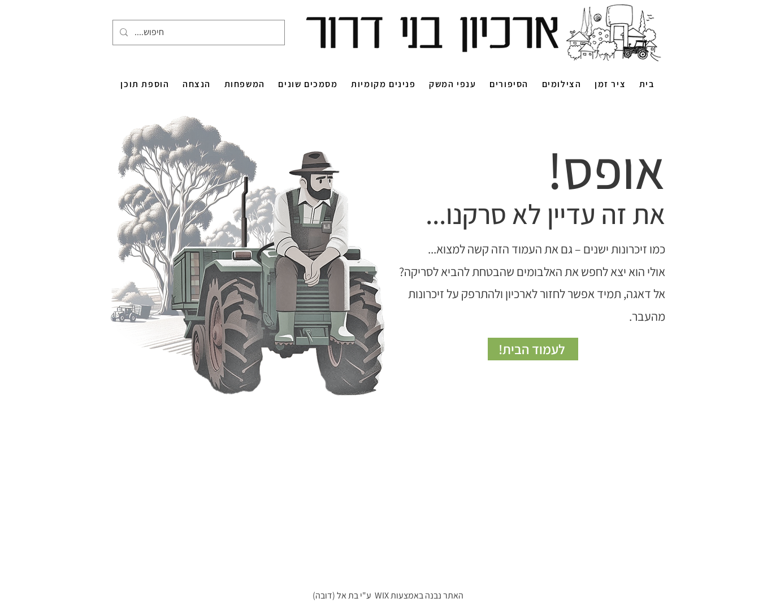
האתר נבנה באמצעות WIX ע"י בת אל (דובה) (388, 595)
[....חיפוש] (198, 32)
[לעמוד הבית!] (533, 349)
